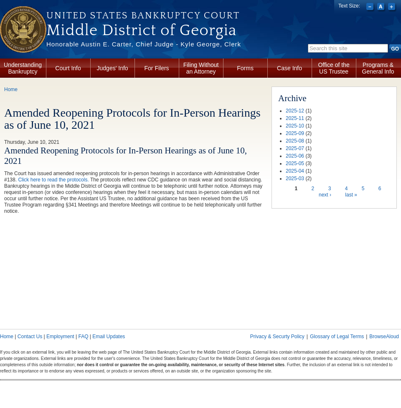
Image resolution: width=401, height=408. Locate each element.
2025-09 (295, 133)
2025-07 (295, 148)
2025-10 (295, 126)
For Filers (157, 68)
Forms (245, 68)
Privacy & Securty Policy (277, 336)
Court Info (68, 68)
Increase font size (392, 7)
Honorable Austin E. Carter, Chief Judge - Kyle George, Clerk (143, 44)
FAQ (83, 336)
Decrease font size (370, 7)
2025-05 (295, 163)
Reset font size (381, 7)
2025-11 (295, 118)
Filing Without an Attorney (201, 68)
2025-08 (295, 141)
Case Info (289, 68)
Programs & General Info (378, 68)
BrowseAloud (384, 336)
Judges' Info (112, 68)
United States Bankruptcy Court (143, 15)
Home (11, 89)
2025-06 (295, 156)
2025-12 (295, 111)
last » (351, 195)
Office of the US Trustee (333, 68)
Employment (60, 336)
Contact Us (30, 336)
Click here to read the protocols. (53, 180)
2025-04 (295, 171)
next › (325, 195)
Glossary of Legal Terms (337, 336)
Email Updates (108, 336)
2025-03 (295, 178)
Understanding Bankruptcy (23, 68)
